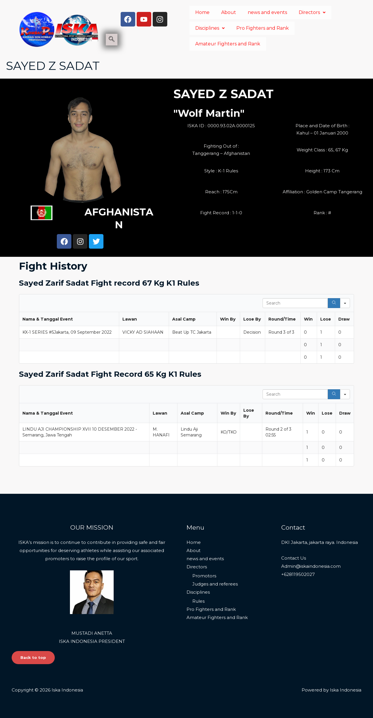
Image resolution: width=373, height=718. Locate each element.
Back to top (34, 657)
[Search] (334, 303)
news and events (267, 12)
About (228, 12)
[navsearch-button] (111, 39)
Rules (198, 601)
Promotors (204, 575)
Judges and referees (215, 583)
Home (202, 12)
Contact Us (293, 557)
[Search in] (345, 303)
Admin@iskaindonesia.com (311, 565)
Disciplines (210, 28)
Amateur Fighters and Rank (227, 44)
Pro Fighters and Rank (262, 28)
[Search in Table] (295, 303)
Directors (312, 12)
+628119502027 (298, 573)
